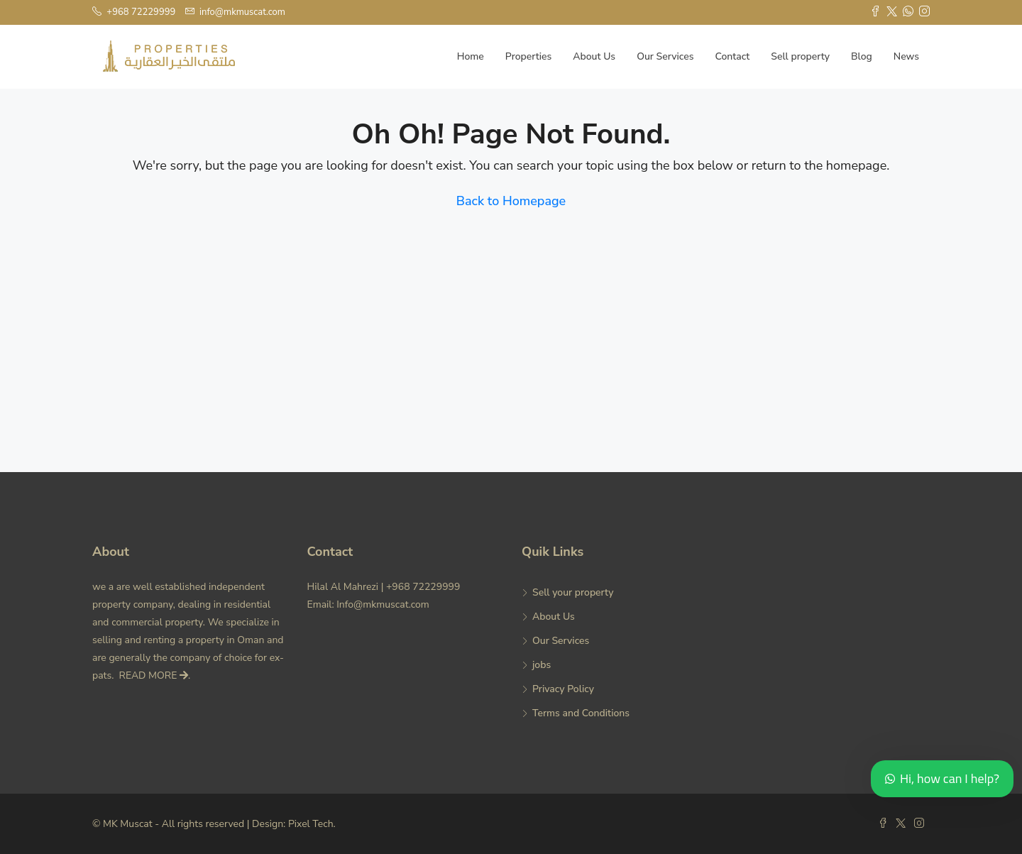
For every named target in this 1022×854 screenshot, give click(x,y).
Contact (732, 56)
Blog (861, 56)
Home (470, 56)
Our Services (665, 56)
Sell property (800, 56)
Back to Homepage (511, 200)
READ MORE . (155, 675)
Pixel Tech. (312, 824)
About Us (594, 56)
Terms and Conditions (581, 713)
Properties (528, 56)
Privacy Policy (563, 689)
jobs (541, 665)
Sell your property (572, 592)
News (906, 56)
